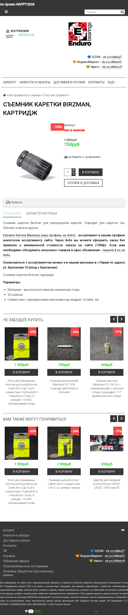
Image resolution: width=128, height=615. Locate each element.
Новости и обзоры (35, 82)
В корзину (90, 172)
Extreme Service (62, 604)
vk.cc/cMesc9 (112, 67)
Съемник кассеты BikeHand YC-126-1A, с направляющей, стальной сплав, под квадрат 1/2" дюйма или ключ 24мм (106, 388)
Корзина (9, 556)
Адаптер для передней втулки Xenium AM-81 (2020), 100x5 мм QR (106, 484)
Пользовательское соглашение (25, 566)
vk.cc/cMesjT (112, 57)
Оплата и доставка (83, 183)
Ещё (112, 82)
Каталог (9, 82)
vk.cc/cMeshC (112, 62)
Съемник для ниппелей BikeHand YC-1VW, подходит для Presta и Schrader (64, 386)
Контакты (96, 82)
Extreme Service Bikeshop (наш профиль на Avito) (39, 235)
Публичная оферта (16, 561)
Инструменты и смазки (24, 95)
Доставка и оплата (69, 82)
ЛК (5, 551)
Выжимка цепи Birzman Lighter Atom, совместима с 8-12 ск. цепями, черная (64, 484)
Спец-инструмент (55, 95)
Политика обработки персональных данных (28, 573)
